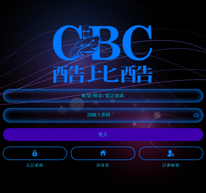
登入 (103, 134)
